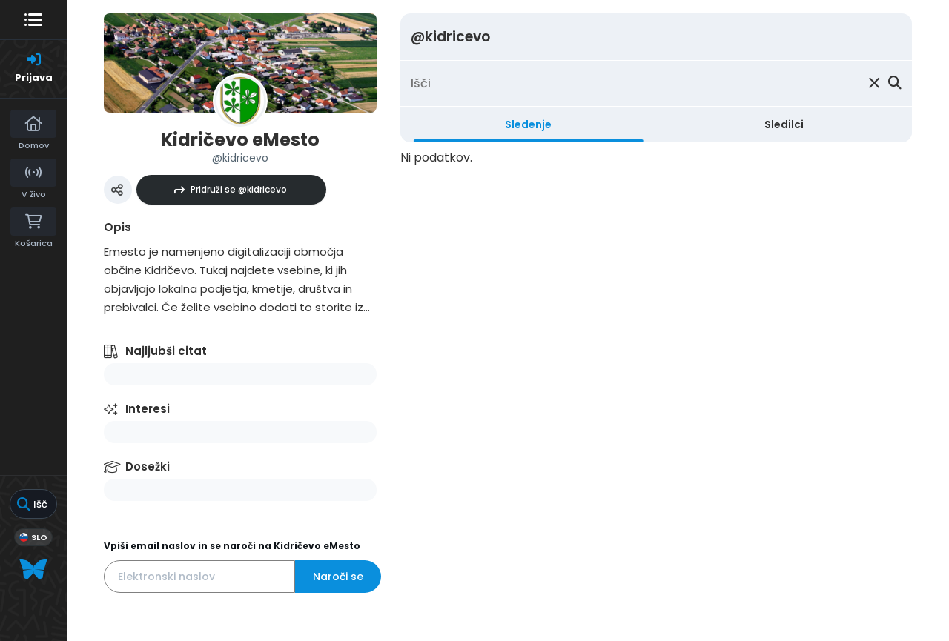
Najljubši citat (166, 351)
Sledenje (528, 124)
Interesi (147, 408)
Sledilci (784, 124)
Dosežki (147, 466)
